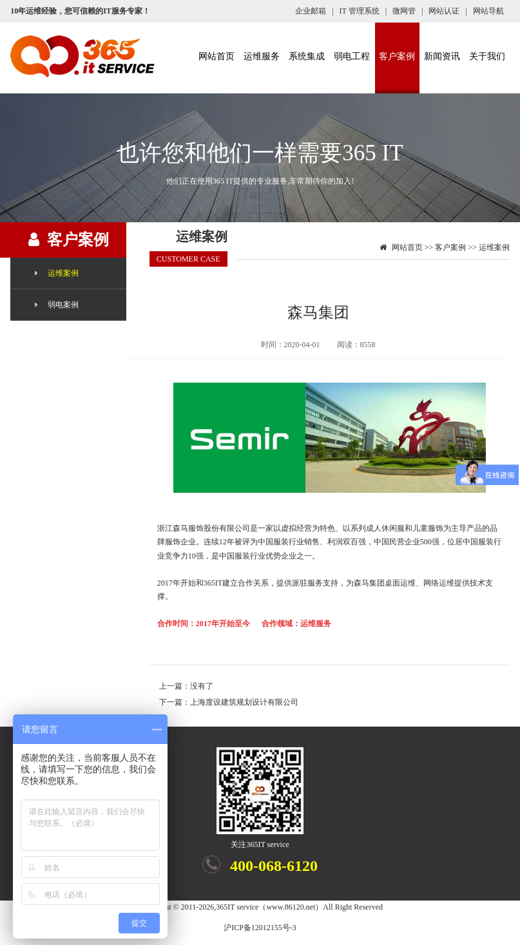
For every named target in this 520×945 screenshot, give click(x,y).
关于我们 (487, 56)
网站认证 (444, 10)
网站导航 (488, 10)
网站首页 (216, 56)
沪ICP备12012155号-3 (260, 927)
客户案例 (397, 56)
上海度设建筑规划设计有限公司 (244, 702)
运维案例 (63, 273)
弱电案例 (63, 304)
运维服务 (262, 56)
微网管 (404, 10)
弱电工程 (352, 56)
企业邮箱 (310, 10)
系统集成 (307, 56)
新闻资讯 (442, 56)
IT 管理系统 (360, 10)
